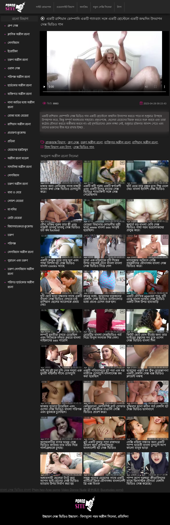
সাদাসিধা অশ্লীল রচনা (20, 166)
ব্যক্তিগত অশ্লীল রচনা (20, 93)
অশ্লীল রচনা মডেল (18, 158)
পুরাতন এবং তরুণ (18, 260)
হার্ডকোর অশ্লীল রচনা (20, 85)
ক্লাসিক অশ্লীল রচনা (18, 34)
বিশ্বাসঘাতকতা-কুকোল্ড (20, 226)
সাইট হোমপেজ (43, 6)
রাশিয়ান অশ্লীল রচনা (19, 124)
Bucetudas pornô (111, 489)
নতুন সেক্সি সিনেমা (102, 6)
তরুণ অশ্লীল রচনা (18, 59)
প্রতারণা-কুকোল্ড (17, 132)
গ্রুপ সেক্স (13, 25)
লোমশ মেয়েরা (15, 200)
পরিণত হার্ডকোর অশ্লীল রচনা (21, 285)
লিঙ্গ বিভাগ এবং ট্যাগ (58, 147)
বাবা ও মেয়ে (14, 192)
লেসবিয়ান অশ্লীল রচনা (20, 252)
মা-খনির (12, 209)
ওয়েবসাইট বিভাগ (66, 6)
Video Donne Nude (74, 489)
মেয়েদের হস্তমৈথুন (18, 149)
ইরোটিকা (13, 51)
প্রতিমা (11, 141)
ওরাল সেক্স (14, 68)
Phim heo (38, 489)
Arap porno (52, 489)
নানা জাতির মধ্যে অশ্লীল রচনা (21, 105)
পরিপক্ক (12, 243)
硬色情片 (94, 489)
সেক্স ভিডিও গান (83, 147)
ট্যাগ (119, 6)
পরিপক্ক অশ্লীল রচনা (19, 76)
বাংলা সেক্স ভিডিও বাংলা (15, 489)
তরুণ (11, 235)
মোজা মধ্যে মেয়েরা (18, 115)
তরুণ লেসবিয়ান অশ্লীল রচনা (21, 271)
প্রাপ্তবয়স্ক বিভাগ (55, 142)
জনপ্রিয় (84, 6)
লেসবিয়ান (13, 42)
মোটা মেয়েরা (15, 218)
